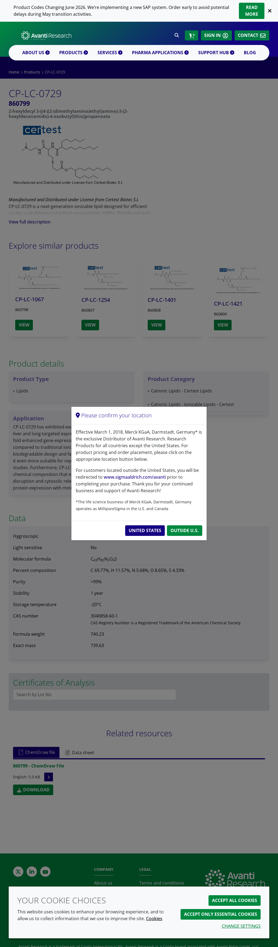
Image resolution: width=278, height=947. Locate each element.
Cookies (154, 919)
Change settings (241, 926)
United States (145, 530)
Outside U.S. (184, 530)
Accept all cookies (234, 900)
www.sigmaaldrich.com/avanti (135, 477)
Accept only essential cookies (220, 914)
